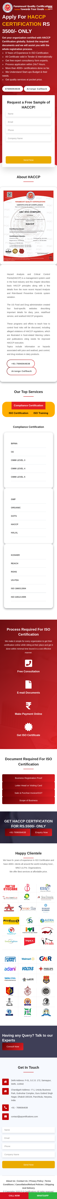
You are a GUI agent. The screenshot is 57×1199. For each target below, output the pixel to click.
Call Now (14, 1195)
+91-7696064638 (17, 832)
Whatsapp (43, 1195)
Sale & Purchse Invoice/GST (28, 793)
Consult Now (13, 1046)
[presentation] (28, 149)
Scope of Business (28, 800)
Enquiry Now (41, 832)
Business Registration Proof (28, 778)
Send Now (28, 160)
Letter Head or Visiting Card (28, 785)
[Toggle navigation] (50, 7)
